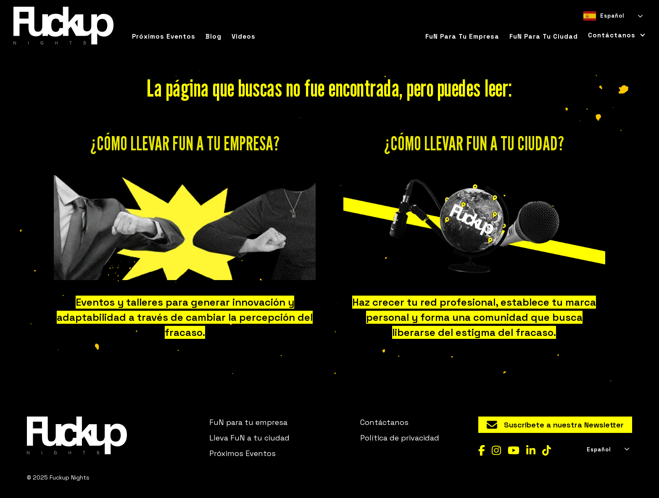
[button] (614, 35)
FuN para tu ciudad (543, 36)
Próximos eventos (163, 36)
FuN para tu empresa (462, 36)
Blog (213, 36)
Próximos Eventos (242, 453)
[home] (63, 26)
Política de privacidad (399, 438)
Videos (244, 36)
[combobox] (612, 16)
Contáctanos (384, 422)
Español (604, 16)
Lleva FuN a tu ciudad (249, 438)
